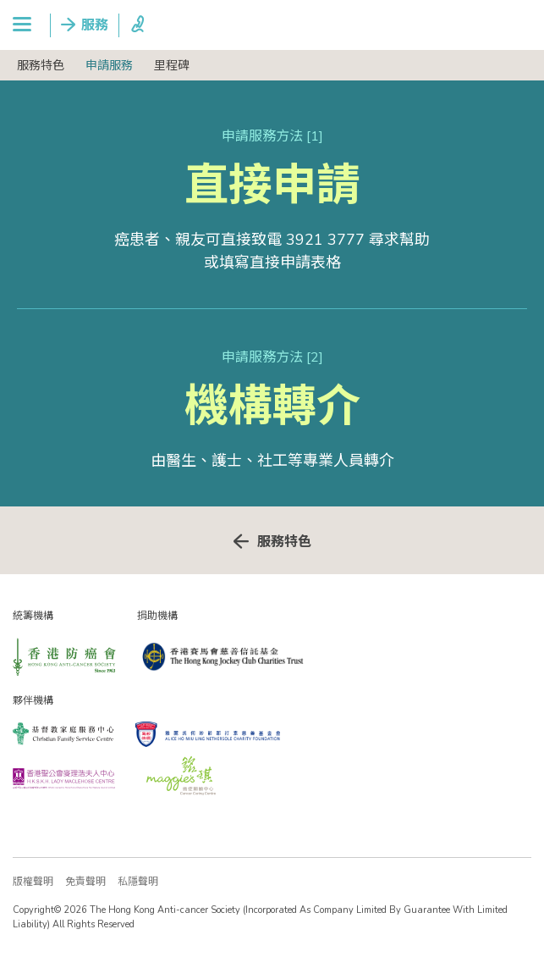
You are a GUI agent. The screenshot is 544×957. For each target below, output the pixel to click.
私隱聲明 (138, 881)
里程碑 (172, 66)
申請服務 (109, 66)
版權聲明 (33, 881)
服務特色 (40, 66)
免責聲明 (85, 881)
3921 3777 (325, 240)
